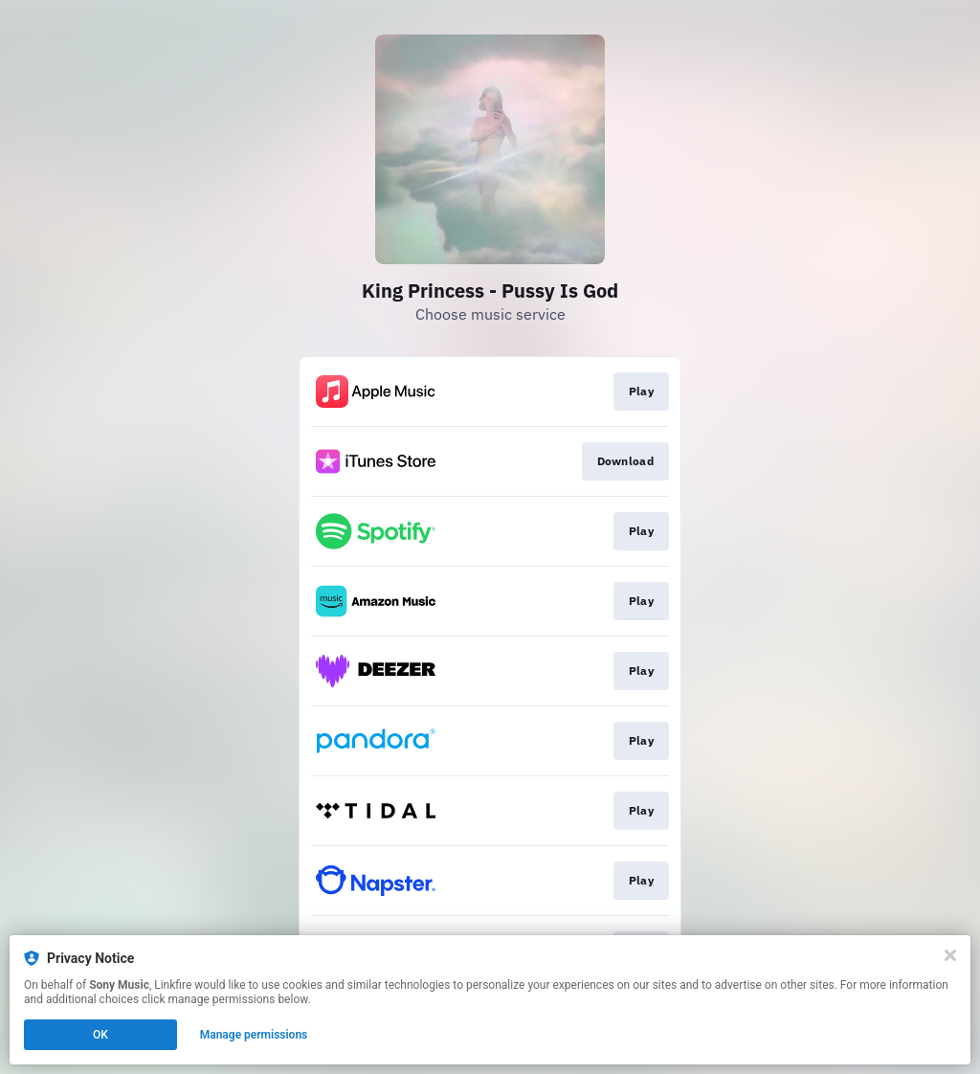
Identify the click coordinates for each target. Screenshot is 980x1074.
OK (100, 1034)
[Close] (950, 955)
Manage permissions (254, 1034)
